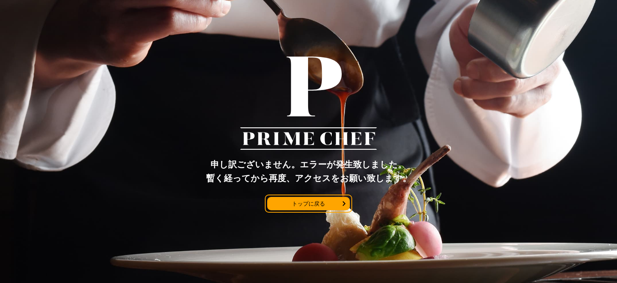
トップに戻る (308, 203)
